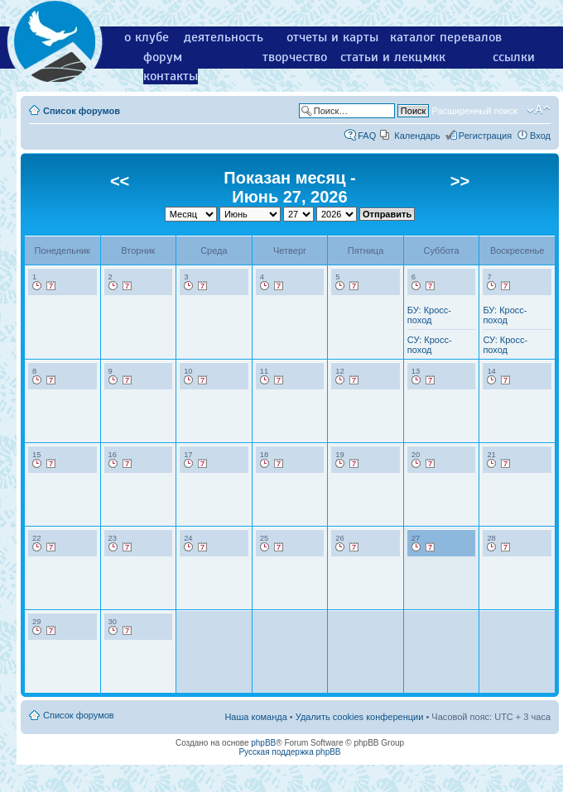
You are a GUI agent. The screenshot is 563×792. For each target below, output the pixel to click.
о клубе (146, 37)
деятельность (223, 37)
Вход (540, 136)
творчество (294, 57)
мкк (434, 57)
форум (162, 57)
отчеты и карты (332, 37)
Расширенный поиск (474, 111)
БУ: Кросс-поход (429, 315)
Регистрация (485, 136)
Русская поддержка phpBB (289, 751)
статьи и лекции (388, 57)
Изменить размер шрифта (539, 110)
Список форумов (81, 111)
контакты (170, 76)
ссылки (514, 57)
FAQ (367, 136)
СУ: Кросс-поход (429, 345)
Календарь (417, 136)
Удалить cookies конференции (360, 717)
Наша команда (255, 717)
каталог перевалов (446, 37)
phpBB (263, 742)
